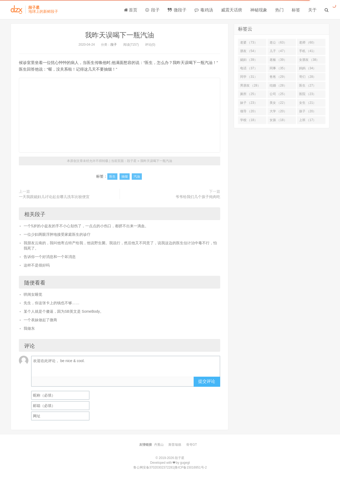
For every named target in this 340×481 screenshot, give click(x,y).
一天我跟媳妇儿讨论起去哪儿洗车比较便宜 (54, 197)
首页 (130, 10)
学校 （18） (248, 120)
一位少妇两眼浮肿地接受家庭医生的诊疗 (57, 234)
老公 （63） (278, 42)
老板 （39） (278, 60)
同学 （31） (248, 77)
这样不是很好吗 (37, 265)
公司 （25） (278, 94)
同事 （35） (278, 68)
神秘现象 (258, 10)
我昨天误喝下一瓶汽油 (119, 35)
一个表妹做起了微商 (40, 320)
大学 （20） (278, 111)
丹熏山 (159, 444)
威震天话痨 (231, 10)
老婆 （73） (248, 42)
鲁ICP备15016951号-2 (191, 467)
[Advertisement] (119, 115)
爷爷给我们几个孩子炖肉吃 (198, 197)
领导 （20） (248, 111)
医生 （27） (307, 85)
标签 (296, 10)
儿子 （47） (278, 51)
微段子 (177, 10)
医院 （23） (307, 94)
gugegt (185, 463)
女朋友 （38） (309, 60)
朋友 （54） (248, 51)
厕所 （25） (248, 94)
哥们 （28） (307, 77)
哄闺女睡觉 (33, 294)
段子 (152, 10)
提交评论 (206, 381)
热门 (279, 10)
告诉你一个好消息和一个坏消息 (50, 257)
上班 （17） (307, 120)
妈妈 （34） (307, 68)
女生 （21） (307, 103)
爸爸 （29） (278, 77)
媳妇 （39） (248, 60)
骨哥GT (191, 444)
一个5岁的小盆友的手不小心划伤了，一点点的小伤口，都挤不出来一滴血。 (86, 226)
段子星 (132, 161)
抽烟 (124, 176)
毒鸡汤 (203, 10)
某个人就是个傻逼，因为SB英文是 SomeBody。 (64, 311)
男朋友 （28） (250, 85)
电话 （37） (248, 68)
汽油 (137, 176)
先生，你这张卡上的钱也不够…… (51, 303)
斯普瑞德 (174, 444)
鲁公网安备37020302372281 (153, 467)
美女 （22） (278, 103)
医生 (112, 176)
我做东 (29, 328)
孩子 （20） (307, 111)
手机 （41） (307, 51)
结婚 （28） (278, 85)
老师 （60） (307, 42)
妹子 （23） (248, 103)
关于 (312, 10)
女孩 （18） (278, 120)
